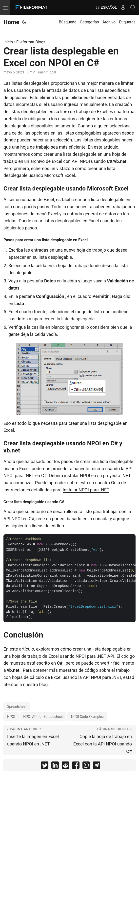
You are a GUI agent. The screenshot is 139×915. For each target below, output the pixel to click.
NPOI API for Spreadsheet (43, 717)
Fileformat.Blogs (30, 42)
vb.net (120, 161)
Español (106, 7)
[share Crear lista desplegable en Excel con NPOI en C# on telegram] (96, 766)
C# (109, 161)
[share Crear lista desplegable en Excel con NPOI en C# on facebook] (75, 766)
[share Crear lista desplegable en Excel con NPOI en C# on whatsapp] (86, 766)
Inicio (8, 42)
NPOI (11, 717)
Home (11, 22)
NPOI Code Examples (87, 717)
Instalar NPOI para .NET (86, 489)
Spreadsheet (16, 706)
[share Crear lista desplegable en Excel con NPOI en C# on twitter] (44, 766)
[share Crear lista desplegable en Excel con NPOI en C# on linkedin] (55, 766)
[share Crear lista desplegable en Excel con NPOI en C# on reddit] (65, 766)
